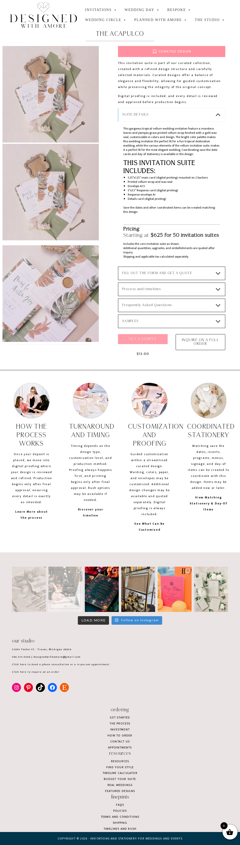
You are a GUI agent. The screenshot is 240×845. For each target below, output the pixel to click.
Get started (120, 717)
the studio (210, 20)
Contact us (120, 741)
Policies (120, 810)
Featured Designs (120, 790)
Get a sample (143, 345)
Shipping (120, 822)
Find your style (120, 767)
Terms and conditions (120, 816)
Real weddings (120, 785)
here (23, 664)
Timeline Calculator (120, 773)
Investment (120, 729)
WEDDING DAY (142, 10)
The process (120, 723)
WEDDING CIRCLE (106, 20)
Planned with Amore (160, 20)
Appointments (120, 747)
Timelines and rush (120, 828)
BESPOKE (179, 10)
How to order (120, 735)
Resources (120, 761)
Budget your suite (120, 779)
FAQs (120, 804)
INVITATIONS (101, 10)
